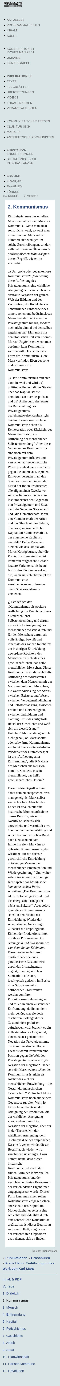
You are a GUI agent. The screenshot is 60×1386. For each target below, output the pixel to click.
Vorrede (8, 1286)
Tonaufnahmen (19, 103)
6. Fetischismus (14, 1328)
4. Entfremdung (14, 1314)
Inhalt (12, 30)
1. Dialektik (11, 195)
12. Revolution (13, 1371)
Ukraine (13, 57)
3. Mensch (30, 195)
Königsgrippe (18, 63)
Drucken (36, 1251)
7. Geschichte (13, 1335)
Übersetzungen (20, 92)
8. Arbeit (9, 1342)
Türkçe (13, 191)
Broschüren (40, 1258)
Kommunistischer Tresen (28, 121)
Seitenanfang (50, 1251)
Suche (12, 36)
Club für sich (18, 126)
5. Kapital (10, 1321)
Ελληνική (15, 186)
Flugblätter (18, 86)
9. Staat (8, 1350)
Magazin (14, 132)
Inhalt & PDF (12, 1279)
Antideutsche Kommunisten (30, 137)
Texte (12, 81)
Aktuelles (15, 19)
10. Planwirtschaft (16, 1357)
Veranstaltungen (22, 108)
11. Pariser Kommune (19, 1364)
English (13, 175)
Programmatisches (23, 25)
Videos (12, 97)
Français (14, 181)
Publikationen (19, 76)
